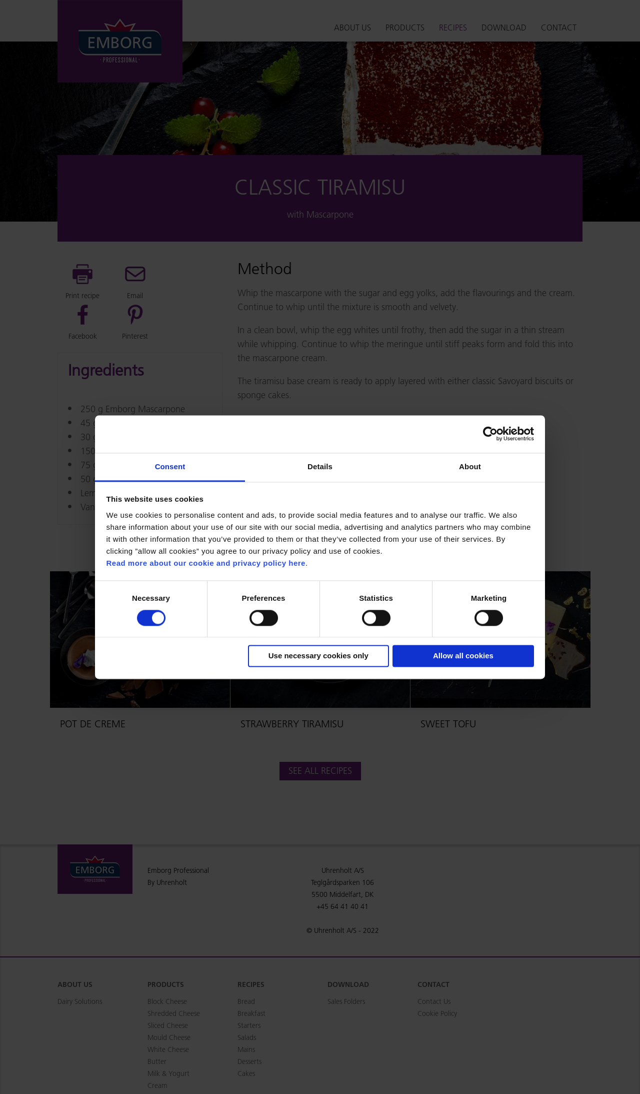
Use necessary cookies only (318, 656)
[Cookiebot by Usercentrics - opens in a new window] (490, 433)
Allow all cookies (463, 656)
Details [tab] (320, 466)
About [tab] (470, 466)
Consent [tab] (170, 466)
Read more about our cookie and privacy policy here (206, 563)
